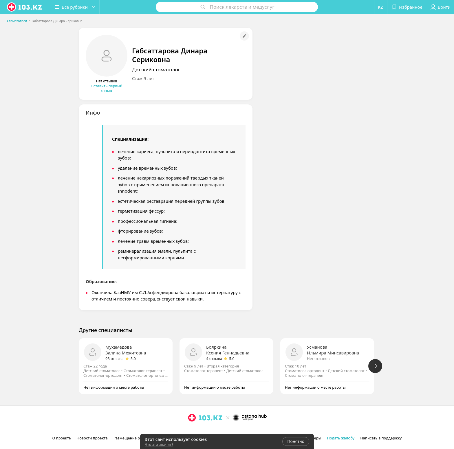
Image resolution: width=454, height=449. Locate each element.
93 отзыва (114, 358)
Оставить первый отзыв (106, 88)
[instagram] (191, 430)
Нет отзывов (318, 358)
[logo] (25, 7)
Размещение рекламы (134, 438)
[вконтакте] (208, 430)
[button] (75, 7)
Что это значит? (159, 444)
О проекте (61, 438)
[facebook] (200, 430)
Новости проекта (91, 438)
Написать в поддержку (381, 438)
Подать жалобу (340, 438)
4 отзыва (214, 358)
